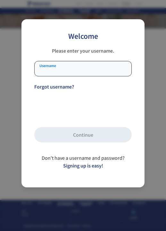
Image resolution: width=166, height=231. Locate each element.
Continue (83, 135)
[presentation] (83, 108)
